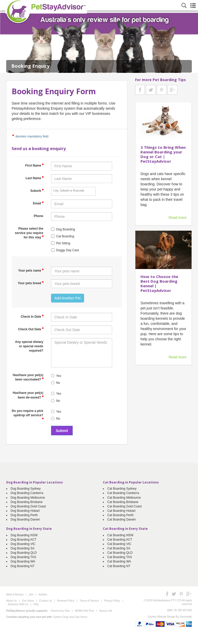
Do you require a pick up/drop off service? (28, 414)
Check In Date (32, 316)
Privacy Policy (112, 600)
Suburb (37, 190)
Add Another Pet (67, 298)
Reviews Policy (66, 600)
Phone (38, 216)
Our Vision (28, 600)
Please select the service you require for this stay (29, 233)
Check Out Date (31, 329)
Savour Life (105, 610)
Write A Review (14, 594)
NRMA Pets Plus (84, 610)
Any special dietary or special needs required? (29, 346)
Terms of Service (89, 600)
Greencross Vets (60, 610)
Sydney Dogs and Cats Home (70, 617)
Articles (43, 594)
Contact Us (45, 600)
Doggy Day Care (67, 250)
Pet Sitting (63, 243)
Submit (62, 431)
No (58, 383)
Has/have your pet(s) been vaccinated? (28, 377)
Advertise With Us (18, 604)
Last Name (35, 178)
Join (31, 594)
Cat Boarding (65, 236)
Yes (58, 376)
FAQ (36, 604)
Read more (177, 217)
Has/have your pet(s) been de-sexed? (28, 395)
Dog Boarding (65, 229)
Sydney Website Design (161, 616)
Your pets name (31, 270)
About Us (11, 600)
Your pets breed (31, 283)
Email (38, 203)
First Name (34, 165)
